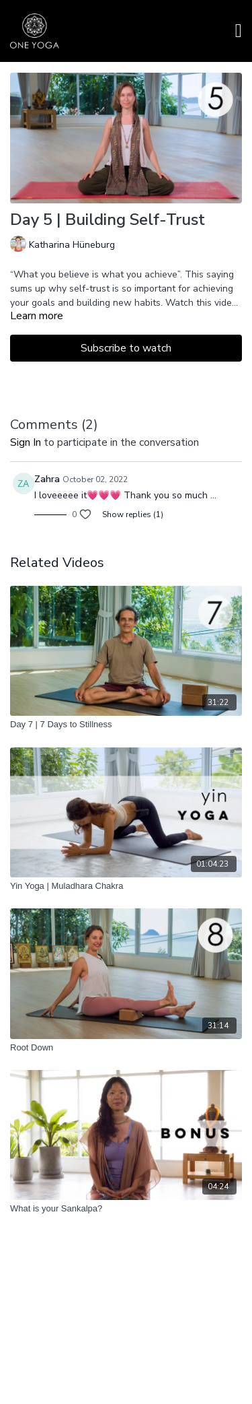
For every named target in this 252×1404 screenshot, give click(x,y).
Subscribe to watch (126, 348)
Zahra (47, 479)
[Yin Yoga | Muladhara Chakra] (126, 886)
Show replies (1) (132, 514)
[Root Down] (126, 1048)
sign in (25, 442)
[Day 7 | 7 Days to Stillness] (126, 724)
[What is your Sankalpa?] (126, 1208)
